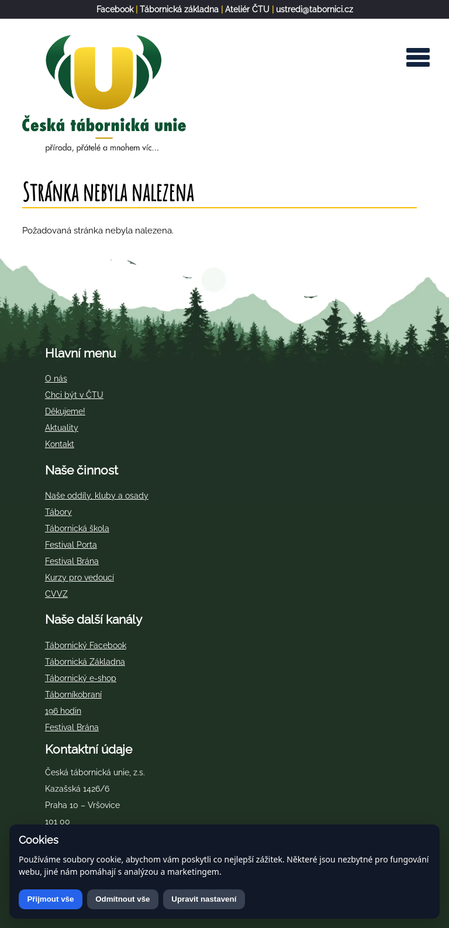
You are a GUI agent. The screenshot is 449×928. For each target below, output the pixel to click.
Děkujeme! (65, 411)
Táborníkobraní (73, 694)
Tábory (58, 512)
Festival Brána (72, 561)
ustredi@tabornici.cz (314, 9)
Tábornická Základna (85, 661)
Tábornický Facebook (85, 645)
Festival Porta (71, 544)
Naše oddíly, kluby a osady (96, 495)
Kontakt (59, 444)
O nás (56, 378)
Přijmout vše (50, 899)
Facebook (114, 9)
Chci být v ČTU (74, 395)
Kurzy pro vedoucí (79, 577)
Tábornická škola (77, 528)
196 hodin (63, 711)
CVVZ (56, 594)
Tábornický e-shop (80, 678)
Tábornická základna (179, 9)
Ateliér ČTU (247, 9)
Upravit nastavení (203, 899)
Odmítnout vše (122, 899)
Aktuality (61, 427)
